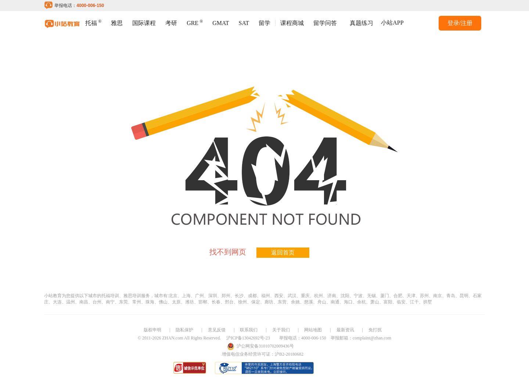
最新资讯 (345, 329)
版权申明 (152, 329)
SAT (244, 23)
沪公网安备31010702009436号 (265, 346)
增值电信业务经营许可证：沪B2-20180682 (262, 354)
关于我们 (281, 329)
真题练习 (361, 23)
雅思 (117, 23)
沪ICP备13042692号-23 (248, 338)
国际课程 (144, 23)
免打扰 (375, 329)
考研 (171, 23)
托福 (93, 22)
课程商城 (292, 23)
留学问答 (325, 23)
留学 (264, 23)
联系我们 (249, 329)
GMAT (220, 23)
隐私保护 (184, 329)
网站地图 (313, 329)
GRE (195, 22)
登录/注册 (459, 23)
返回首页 (283, 252)
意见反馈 (217, 329)
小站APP (392, 22)
